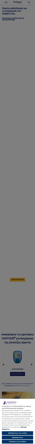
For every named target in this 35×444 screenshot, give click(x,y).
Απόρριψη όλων (17, 437)
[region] (17, 421)
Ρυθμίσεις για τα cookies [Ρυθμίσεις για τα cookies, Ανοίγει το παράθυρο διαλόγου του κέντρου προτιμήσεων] (17, 441)
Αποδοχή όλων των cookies (17, 433)
